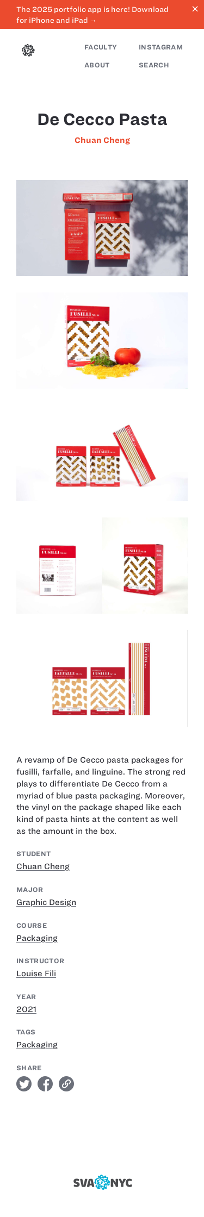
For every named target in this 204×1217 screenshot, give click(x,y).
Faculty (100, 47)
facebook (45, 1083)
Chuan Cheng (102, 140)
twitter (24, 1083)
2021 (26, 1009)
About (97, 64)
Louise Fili (36, 973)
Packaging (37, 938)
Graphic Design (46, 902)
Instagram (161, 47)
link (66, 1083)
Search (154, 64)
